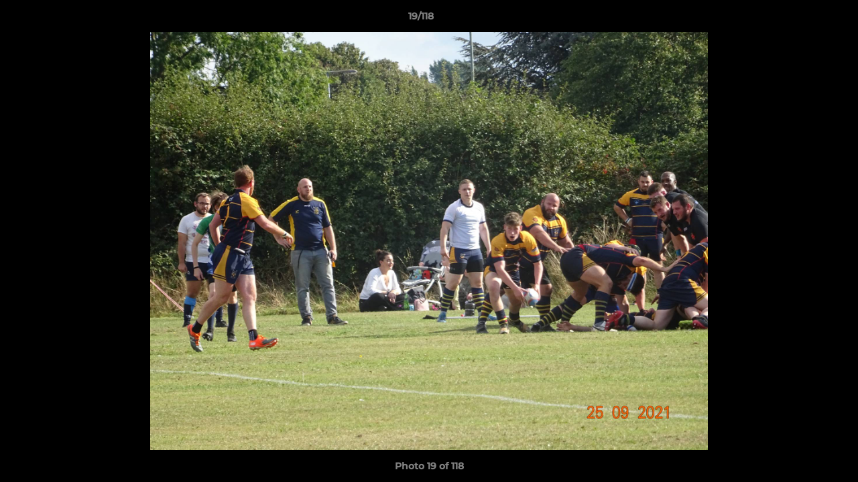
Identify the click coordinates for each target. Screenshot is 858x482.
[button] (802, 19)
